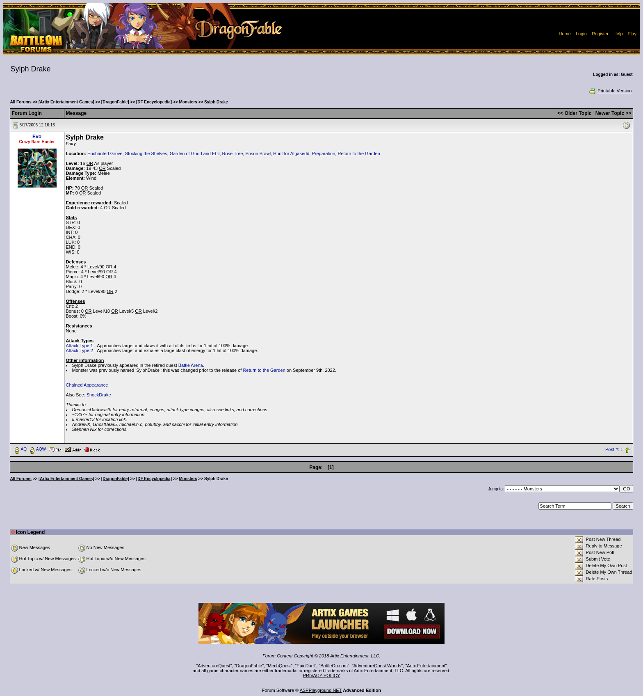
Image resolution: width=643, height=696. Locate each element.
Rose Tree (232, 153)
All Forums (21, 102)
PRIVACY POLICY (321, 675)
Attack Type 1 (79, 345)
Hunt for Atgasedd (291, 153)
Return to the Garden (358, 153)
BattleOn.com (334, 665)
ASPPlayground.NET (321, 690)
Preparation (323, 153)
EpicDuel (305, 665)
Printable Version (610, 90)
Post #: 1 (614, 449)
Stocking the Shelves (146, 153)
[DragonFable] (115, 102)
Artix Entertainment (426, 665)
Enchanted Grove (105, 153)
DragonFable (249, 665)
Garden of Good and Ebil (195, 153)
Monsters (188, 102)
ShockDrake (99, 394)
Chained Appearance (87, 384)
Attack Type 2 (79, 350)
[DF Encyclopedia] (154, 102)
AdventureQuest (214, 665)
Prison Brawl (258, 153)
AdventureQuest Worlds (377, 665)
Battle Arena (190, 365)
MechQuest (279, 665)
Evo (36, 137)
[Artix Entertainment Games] (66, 102)
